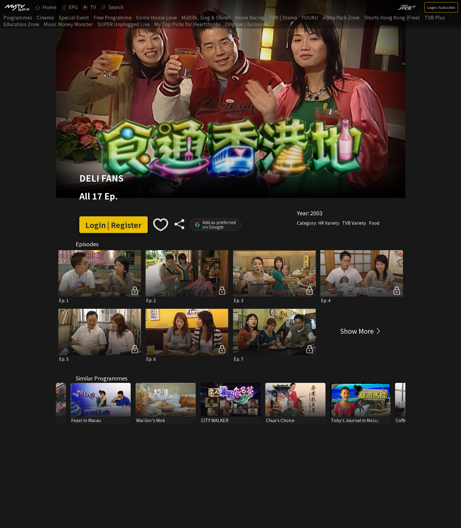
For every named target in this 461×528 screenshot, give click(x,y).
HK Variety (328, 223)
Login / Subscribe (441, 7)
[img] (16, 7)
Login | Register (113, 224)
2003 (316, 213)
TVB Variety (354, 223)
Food (374, 223)
